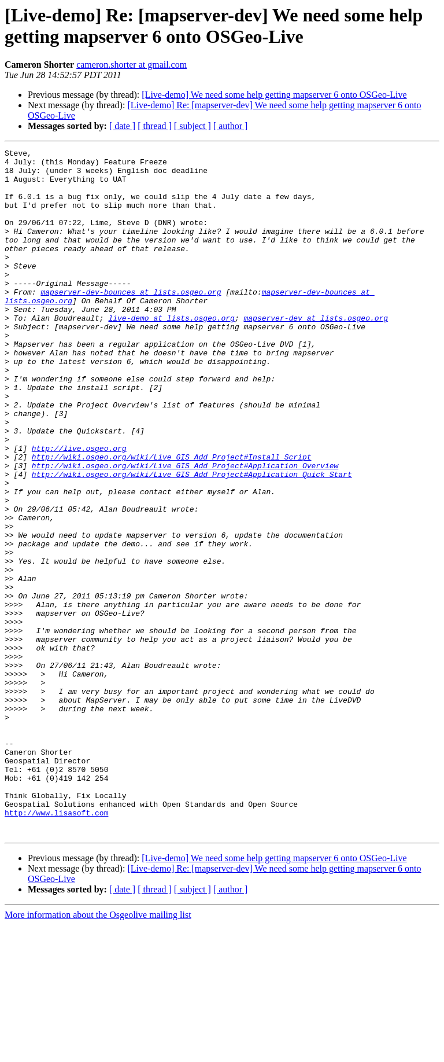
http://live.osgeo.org (79, 509)
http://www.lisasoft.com (56, 946)
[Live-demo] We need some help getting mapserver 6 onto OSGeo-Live (274, 95)
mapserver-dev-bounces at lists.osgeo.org (130, 321)
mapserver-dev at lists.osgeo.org (315, 352)
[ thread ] (155, 126)
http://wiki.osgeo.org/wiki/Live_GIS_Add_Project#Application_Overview (185, 529)
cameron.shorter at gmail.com (131, 64)
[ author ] (230, 126)
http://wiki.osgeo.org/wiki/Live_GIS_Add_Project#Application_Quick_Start (192, 540)
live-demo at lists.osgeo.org (171, 352)
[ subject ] (192, 126)
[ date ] (122, 126)
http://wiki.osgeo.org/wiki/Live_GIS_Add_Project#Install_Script (172, 519)
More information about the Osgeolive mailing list (98, 1052)
